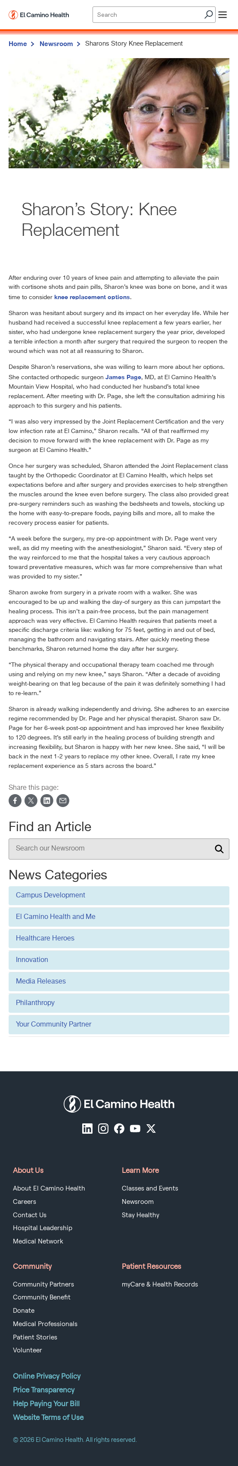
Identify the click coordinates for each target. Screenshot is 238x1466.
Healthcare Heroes (45, 938)
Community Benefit (42, 1297)
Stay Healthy (140, 1215)
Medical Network (38, 1241)
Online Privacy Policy (46, 1376)
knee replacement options (92, 296)
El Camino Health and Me (56, 917)
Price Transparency (43, 1390)
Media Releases (41, 981)
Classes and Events (150, 1188)
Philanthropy (35, 1003)
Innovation (32, 960)
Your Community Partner (53, 1024)
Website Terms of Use (48, 1417)
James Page (123, 376)
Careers (24, 1202)
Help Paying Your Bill (46, 1403)
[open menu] (222, 14)
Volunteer (27, 1350)
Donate (23, 1310)
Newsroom (56, 43)
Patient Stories (35, 1337)
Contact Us (29, 1215)
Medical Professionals (45, 1324)
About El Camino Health (49, 1188)
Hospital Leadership (42, 1228)
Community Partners (43, 1284)
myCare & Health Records (160, 1284)
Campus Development (50, 895)
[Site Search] (154, 14)
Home (18, 43)
